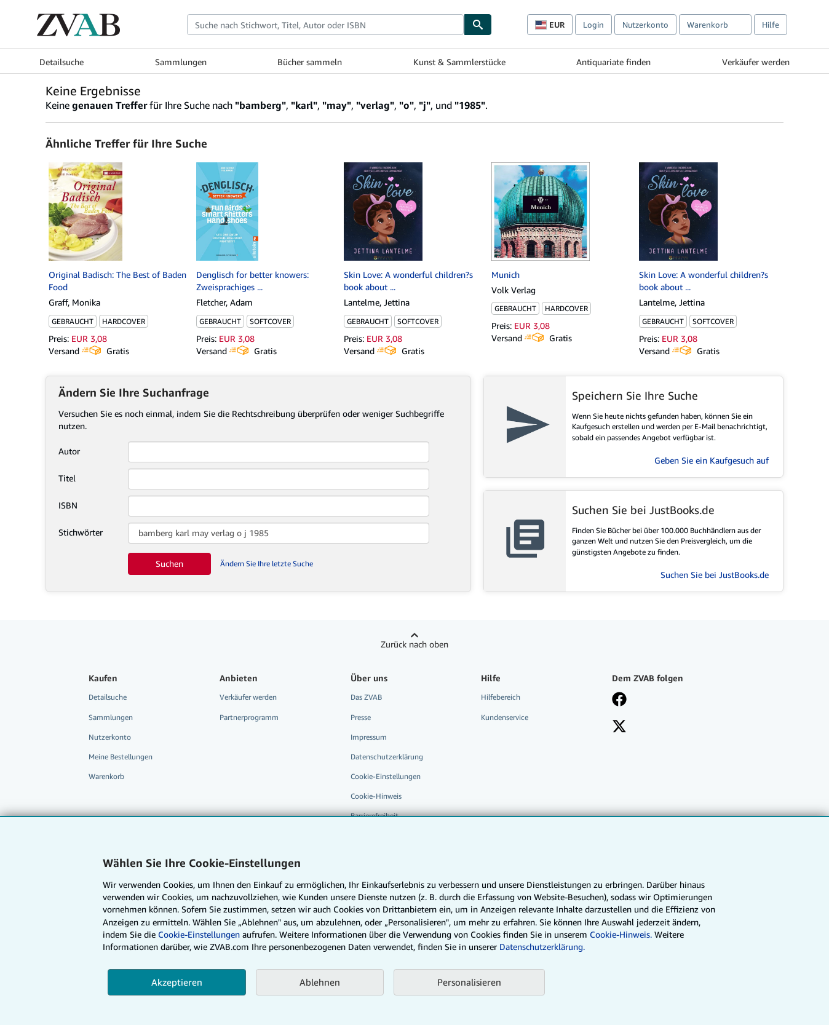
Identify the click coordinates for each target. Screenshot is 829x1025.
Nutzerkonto (645, 25)
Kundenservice (504, 717)
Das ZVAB (366, 697)
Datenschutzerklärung (387, 756)
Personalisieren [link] (469, 981)
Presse (361, 717)
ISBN (67, 505)
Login (593, 25)
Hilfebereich (500, 697)
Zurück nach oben (414, 644)
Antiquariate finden (613, 62)
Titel (67, 478)
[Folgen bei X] (619, 727)
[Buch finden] (477, 24)
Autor (69, 451)
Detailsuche (61, 62)
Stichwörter (80, 532)
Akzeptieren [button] (176, 981)
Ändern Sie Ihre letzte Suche (266, 563)
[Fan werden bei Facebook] (619, 700)
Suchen (169, 563)
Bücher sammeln (309, 62)
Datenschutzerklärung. (542, 946)
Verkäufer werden (756, 62)
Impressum (369, 737)
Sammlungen (181, 62)
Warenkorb (106, 776)
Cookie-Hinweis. (621, 934)
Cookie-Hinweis (376, 796)
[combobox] (325, 24)
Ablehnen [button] (319, 981)
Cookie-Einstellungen (199, 934)
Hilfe (770, 25)
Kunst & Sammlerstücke (459, 62)
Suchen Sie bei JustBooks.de (714, 574)
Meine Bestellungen (121, 756)
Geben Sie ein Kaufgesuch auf (711, 460)
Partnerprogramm (249, 717)
